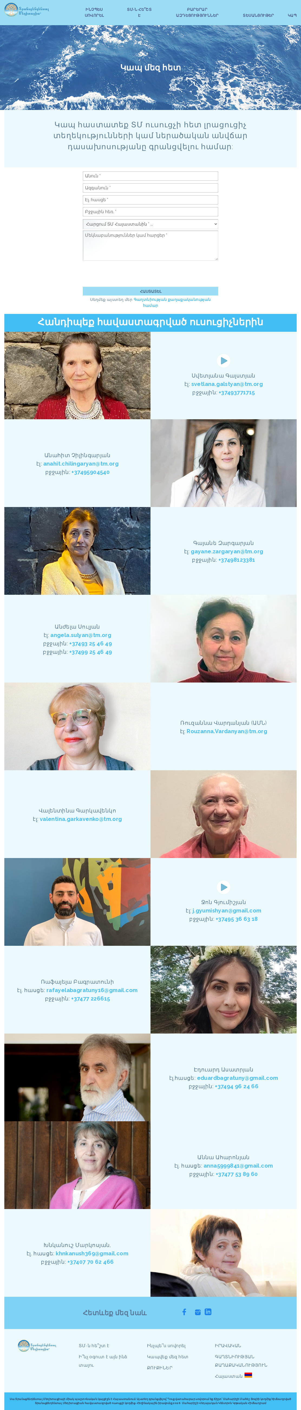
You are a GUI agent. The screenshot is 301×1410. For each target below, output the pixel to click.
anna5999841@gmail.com (238, 1165)
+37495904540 (90, 472)
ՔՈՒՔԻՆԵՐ (159, 1367)
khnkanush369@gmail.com (92, 1253)
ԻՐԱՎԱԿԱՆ (228, 1345)
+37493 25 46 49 (90, 643)
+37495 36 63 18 (237, 919)
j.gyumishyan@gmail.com (227, 910)
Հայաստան (229, 1376)
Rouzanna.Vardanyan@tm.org (227, 731)
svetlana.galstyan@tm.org (227, 384)
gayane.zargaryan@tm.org (227, 551)
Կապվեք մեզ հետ (168, 1356)
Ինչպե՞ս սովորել (166, 1345)
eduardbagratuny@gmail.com (237, 1078)
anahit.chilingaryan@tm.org (81, 463)
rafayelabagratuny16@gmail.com (92, 990)
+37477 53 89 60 (237, 1174)
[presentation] (124, 273)
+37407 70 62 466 (90, 1262)
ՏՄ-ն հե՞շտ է (94, 1345)
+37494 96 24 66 (237, 1086)
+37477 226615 (90, 998)
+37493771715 (237, 392)
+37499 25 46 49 (90, 652)
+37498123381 (236, 560)
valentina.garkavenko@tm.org (81, 819)
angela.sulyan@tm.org (80, 635)
